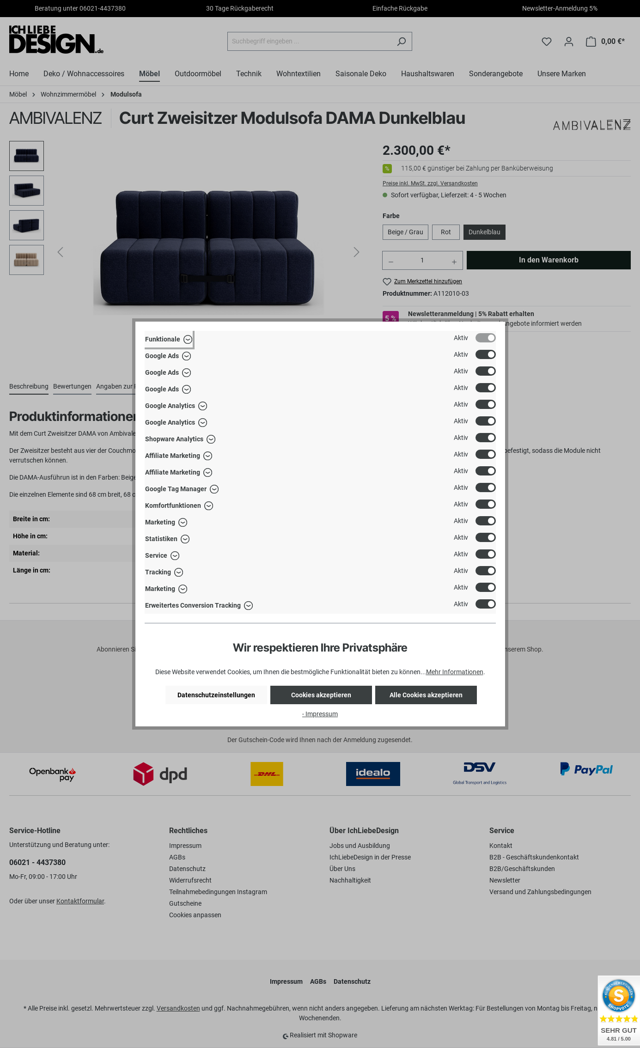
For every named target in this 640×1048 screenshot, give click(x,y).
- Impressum (320, 714)
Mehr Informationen (454, 672)
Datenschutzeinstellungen (216, 695)
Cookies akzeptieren (321, 695)
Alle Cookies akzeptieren (426, 695)
